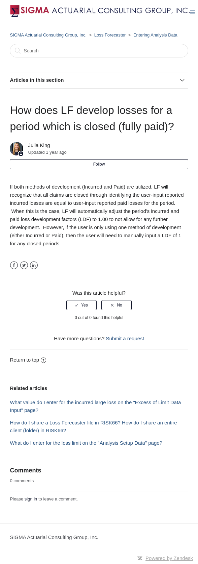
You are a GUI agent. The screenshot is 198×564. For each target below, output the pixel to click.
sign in (31, 498)
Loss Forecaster (110, 35)
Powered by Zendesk (169, 558)
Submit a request (125, 338)
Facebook (14, 265)
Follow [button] (99, 164)
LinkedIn (34, 265)
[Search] (99, 50)
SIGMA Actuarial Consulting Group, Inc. (48, 35)
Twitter (24, 265)
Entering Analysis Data (155, 35)
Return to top (28, 360)
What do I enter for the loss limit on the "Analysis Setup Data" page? (86, 443)
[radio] (81, 305)
